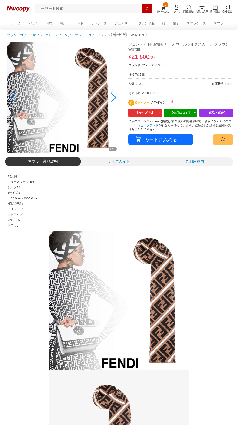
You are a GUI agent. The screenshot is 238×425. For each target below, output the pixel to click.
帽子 (176, 23)
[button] (113, 97)
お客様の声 (119, 34)
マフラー (220, 23)
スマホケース (196, 23)
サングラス (99, 23)
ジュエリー (123, 23)
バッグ (33, 23)
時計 (63, 23)
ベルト (78, 23)
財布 (49, 23)
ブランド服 (146, 23)
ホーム (16, 23)
